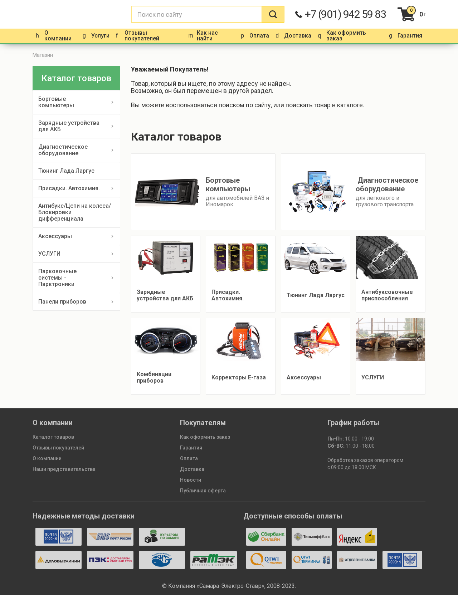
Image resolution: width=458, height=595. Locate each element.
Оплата (189, 458)
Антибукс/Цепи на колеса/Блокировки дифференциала (74, 212)
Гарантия (191, 448)
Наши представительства (64, 469)
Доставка (192, 469)
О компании (47, 458)
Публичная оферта (203, 490)
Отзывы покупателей (58, 448)
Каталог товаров (53, 437)
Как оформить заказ (205, 437)
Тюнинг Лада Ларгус (66, 170)
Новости (190, 480)
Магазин (43, 55)
